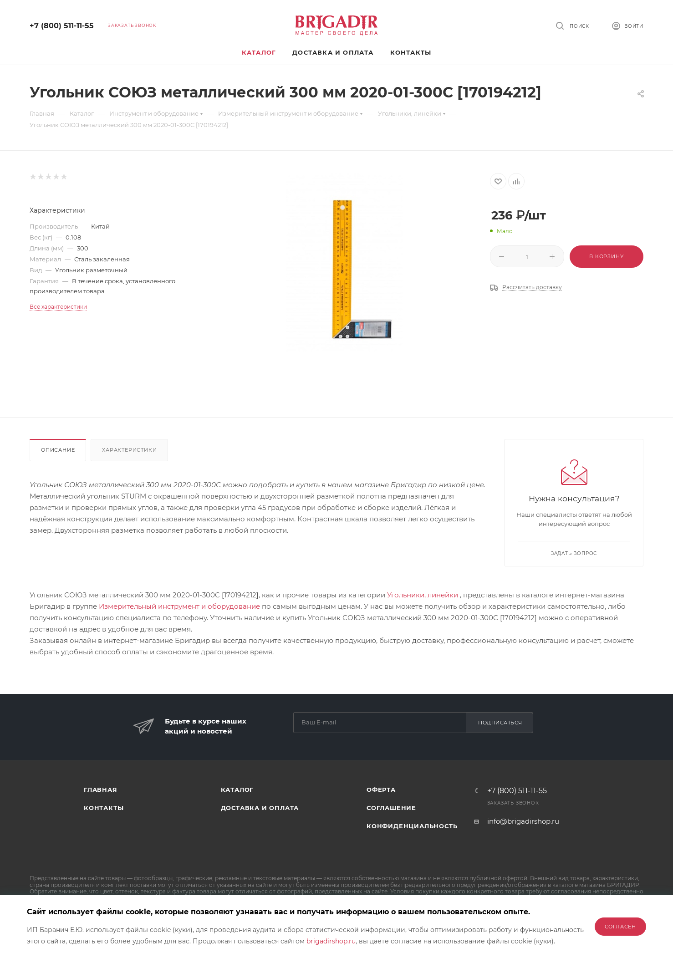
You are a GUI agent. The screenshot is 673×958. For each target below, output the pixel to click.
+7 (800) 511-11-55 (62, 25)
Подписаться (500, 722)
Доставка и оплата (260, 807)
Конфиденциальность (412, 826)
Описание (58, 450)
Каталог (237, 789)
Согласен (620, 926)
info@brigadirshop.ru (523, 821)
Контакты (103, 807)
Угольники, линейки (422, 595)
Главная (100, 789)
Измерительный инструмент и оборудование (179, 606)
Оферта (381, 789)
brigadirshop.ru (331, 941)
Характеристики (129, 450)
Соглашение (391, 807)
